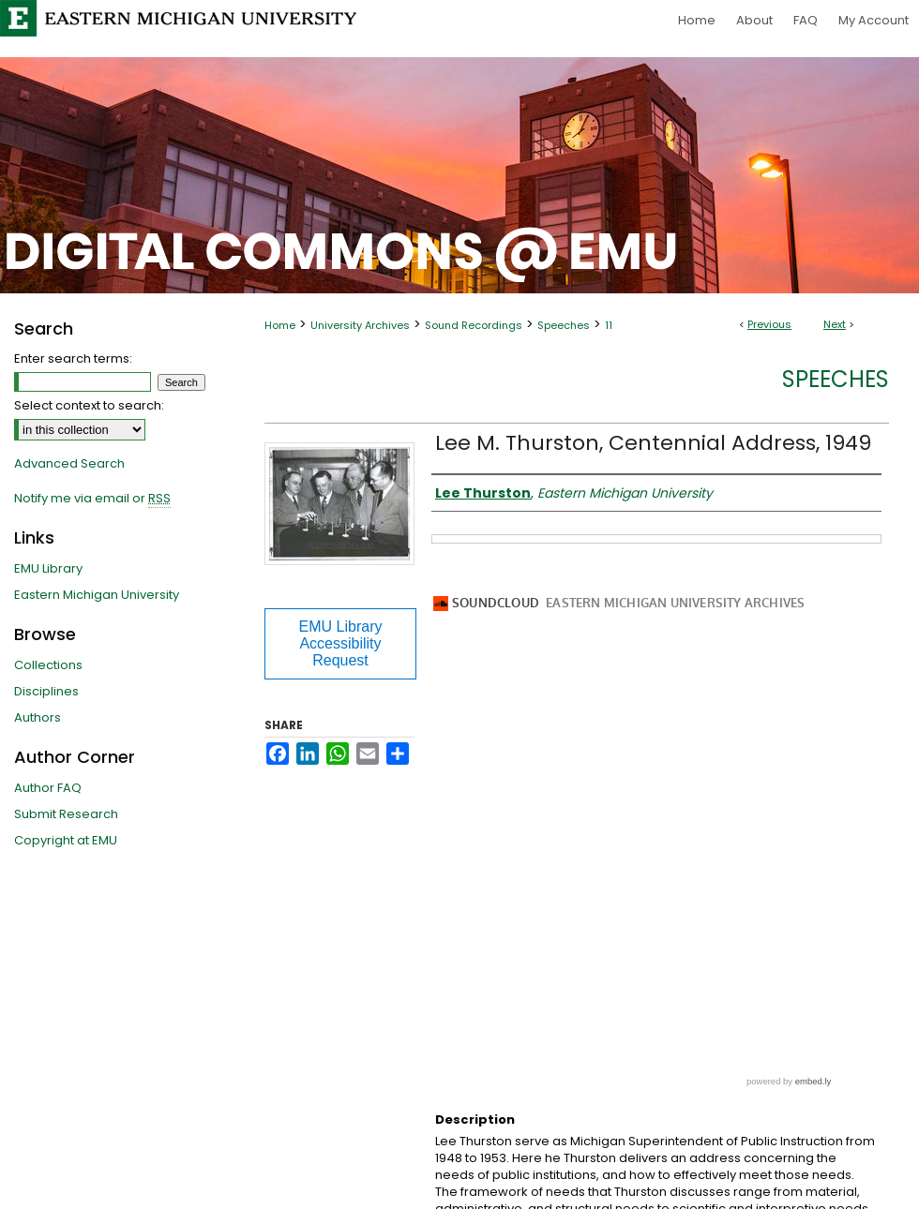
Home (279, 325)
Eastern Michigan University (96, 595)
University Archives (360, 325)
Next (834, 324)
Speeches (563, 325)
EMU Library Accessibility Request (341, 643)
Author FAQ (48, 788)
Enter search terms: (73, 358)
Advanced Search (69, 463)
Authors (37, 717)
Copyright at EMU (65, 840)
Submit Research (66, 814)
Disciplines (46, 691)
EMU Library (48, 568)
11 (608, 325)
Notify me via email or (92, 498)
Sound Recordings (473, 325)
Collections (48, 665)
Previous (769, 324)
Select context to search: (89, 405)
